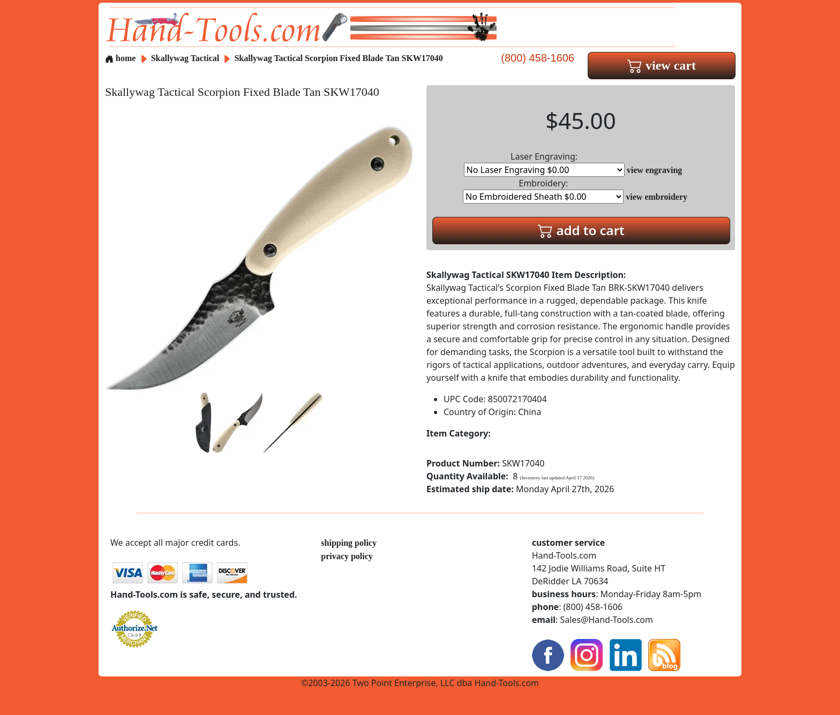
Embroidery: (543, 190)
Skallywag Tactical (186, 58)
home (120, 58)
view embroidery (656, 196)
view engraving (654, 170)
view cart (661, 65)
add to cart (581, 230)
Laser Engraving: (544, 163)
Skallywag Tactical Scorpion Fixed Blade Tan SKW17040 (338, 58)
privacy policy (346, 556)
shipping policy (349, 542)
